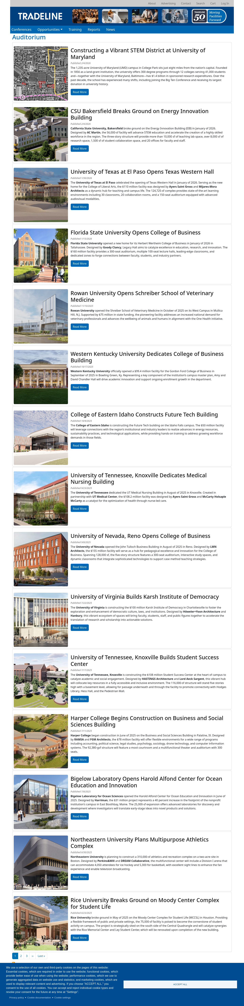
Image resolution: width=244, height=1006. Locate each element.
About (152, 3)
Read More (80, 92)
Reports (94, 29)
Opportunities (48, 29)
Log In (225, 3)
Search (200, 3)
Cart (213, 3)
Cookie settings (62, 997)
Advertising (168, 3)
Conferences (21, 29)
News (110, 29)
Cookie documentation (39, 997)
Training (75, 29)
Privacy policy (16, 997)
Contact (186, 3)
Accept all (180, 984)
